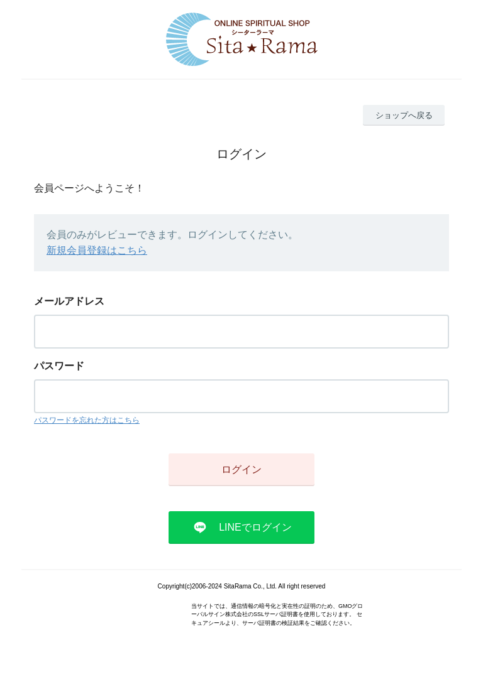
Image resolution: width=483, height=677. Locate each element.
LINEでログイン (255, 527)
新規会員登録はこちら (97, 250)
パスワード (59, 365)
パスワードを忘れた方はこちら (87, 420)
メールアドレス (69, 301)
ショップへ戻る (404, 115)
